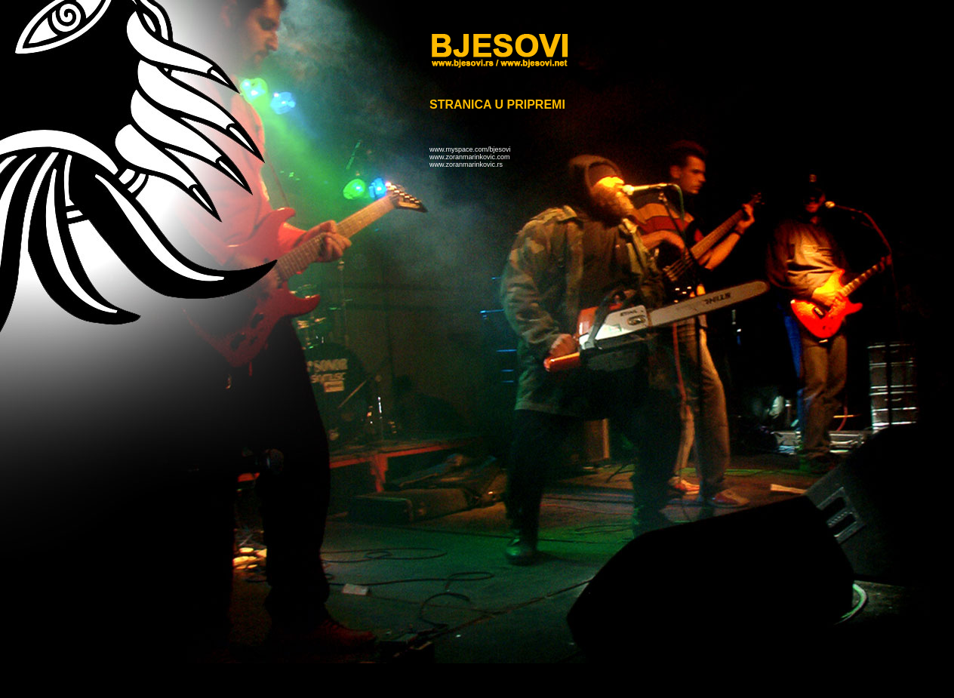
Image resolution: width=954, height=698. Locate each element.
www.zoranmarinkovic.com (469, 157)
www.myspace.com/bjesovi (470, 149)
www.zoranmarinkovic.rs (466, 164)
